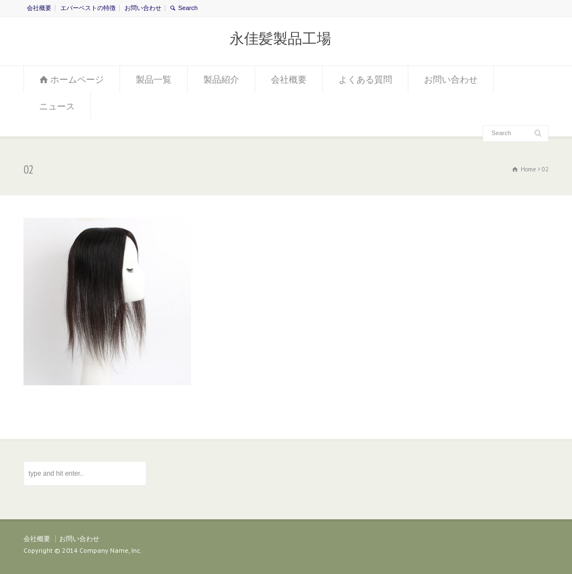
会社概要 (39, 8)
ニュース (57, 106)
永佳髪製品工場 (280, 38)
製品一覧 (153, 79)
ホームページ (77, 79)
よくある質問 (365, 79)
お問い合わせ (143, 8)
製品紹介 (221, 79)
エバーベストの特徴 (88, 8)
